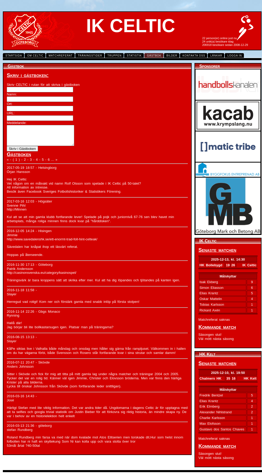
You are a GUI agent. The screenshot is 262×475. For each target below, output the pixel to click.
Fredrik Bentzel (211, 395)
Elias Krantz (208, 293)
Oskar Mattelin (210, 299)
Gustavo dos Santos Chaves (221, 429)
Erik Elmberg (209, 406)
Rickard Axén (209, 310)
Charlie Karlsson (212, 418)
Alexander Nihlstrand (215, 412)
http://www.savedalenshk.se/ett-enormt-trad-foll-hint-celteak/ (52, 243)
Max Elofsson (209, 423)
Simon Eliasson (211, 288)
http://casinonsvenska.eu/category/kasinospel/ (41, 276)
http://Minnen (16, 213)
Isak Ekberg (208, 282)
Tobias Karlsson (211, 304)
